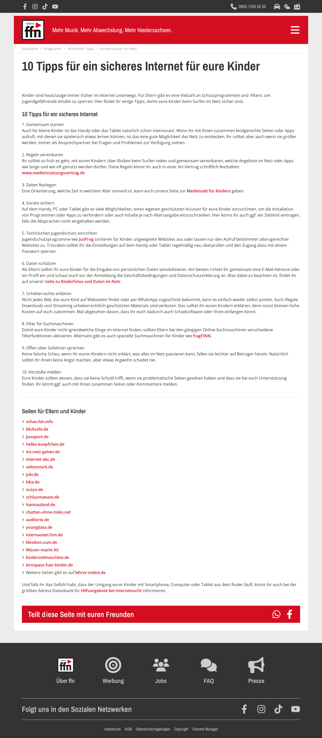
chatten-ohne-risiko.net (48, 512)
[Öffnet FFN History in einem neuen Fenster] (65, 670)
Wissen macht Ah (42, 550)
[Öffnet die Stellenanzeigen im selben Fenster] (161, 670)
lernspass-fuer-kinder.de (49, 565)
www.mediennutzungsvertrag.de (53, 173)
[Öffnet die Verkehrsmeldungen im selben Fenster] (277, 7)
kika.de (32, 482)
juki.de (32, 474)
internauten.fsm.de (44, 535)
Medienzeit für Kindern (209, 191)
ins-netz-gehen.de (43, 452)
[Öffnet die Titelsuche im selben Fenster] (297, 7)
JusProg (86, 239)
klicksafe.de (37, 429)
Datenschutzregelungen (153, 729)
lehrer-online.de (90, 572)
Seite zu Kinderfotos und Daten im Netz (82, 281)
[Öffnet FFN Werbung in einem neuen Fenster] (113, 670)
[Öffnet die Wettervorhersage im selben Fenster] (287, 7)
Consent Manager (205, 729)
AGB (128, 729)
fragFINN (202, 336)
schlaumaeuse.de (42, 497)
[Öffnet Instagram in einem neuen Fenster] (35, 7)
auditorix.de (37, 519)
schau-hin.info (39, 421)
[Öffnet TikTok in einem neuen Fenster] (45, 7)
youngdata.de (39, 527)
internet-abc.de (40, 459)
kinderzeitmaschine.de (47, 557)
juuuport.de (37, 436)
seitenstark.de (39, 467)
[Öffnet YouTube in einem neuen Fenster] (55, 7)
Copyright (181, 729)
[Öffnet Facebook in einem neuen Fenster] (25, 7)
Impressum (112, 729)
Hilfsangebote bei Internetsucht (111, 590)
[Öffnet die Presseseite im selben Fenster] (256, 670)
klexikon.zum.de (41, 542)
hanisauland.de (40, 504)
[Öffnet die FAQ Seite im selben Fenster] (209, 670)
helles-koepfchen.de (45, 444)
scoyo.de (34, 489)
